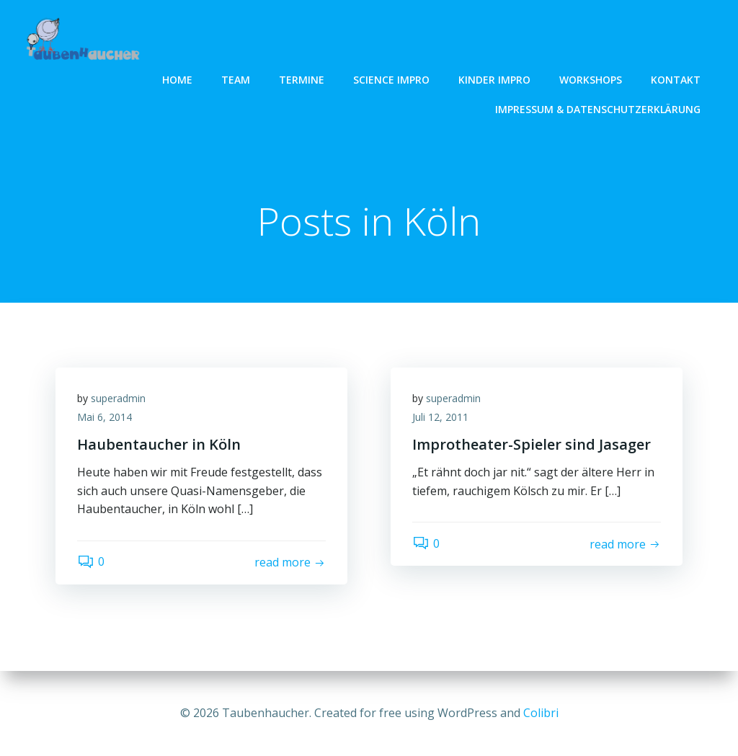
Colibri (541, 713)
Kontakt (676, 79)
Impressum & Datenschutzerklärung (598, 109)
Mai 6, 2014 (104, 417)
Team (235, 79)
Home (177, 79)
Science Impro (391, 79)
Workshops (590, 79)
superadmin (118, 398)
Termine (301, 79)
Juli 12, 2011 (440, 417)
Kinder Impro (494, 79)
